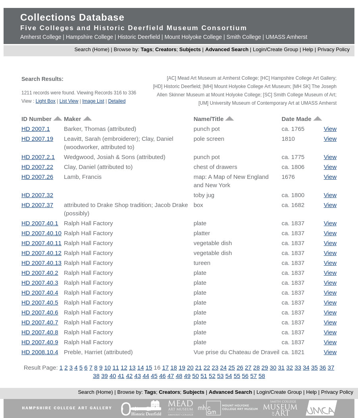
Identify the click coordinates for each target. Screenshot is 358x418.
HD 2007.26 (37, 176)
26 (240, 367)
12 (124, 367)
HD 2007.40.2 (39, 272)
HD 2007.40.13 (41, 262)
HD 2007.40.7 (39, 322)
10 (107, 367)
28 (256, 367)
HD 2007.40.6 (39, 312)
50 (195, 375)
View (330, 128)
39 (104, 375)
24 (223, 367)
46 (162, 375)
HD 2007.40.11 (41, 243)
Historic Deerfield (138, 37)
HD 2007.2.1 (38, 156)
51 (203, 375)
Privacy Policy (334, 49)
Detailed (116, 101)
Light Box (46, 101)
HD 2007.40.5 (39, 302)
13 (132, 367)
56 (245, 375)
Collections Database (72, 17)
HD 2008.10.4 (39, 352)
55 (237, 375)
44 (145, 375)
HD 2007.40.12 (41, 252)
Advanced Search (226, 49)
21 (198, 367)
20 (190, 367)
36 (323, 367)
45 (154, 375)
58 (261, 375)
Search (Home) (91, 49)
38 (96, 375)
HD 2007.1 (35, 128)
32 (289, 367)
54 (228, 375)
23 (215, 367)
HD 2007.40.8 (39, 332)
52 (212, 375)
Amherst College (41, 37)
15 (149, 367)
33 (297, 367)
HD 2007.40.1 (39, 223)
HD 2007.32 (37, 195)
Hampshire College (89, 37)
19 (182, 367)
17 (165, 367)
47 (170, 375)
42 (129, 375)
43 (137, 375)
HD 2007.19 (37, 138)
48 (179, 375)
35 (314, 367)
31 (281, 367)
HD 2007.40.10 (41, 233)
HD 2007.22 (37, 166)
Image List (93, 101)
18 (173, 367)
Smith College (244, 37)
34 (306, 367)
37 (331, 367)
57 (253, 375)
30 (273, 367)
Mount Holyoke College (193, 37)
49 (187, 375)
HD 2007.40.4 (39, 292)
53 (220, 375)
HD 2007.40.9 (39, 342)
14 (140, 367)
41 (121, 375)
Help (307, 49)
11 (115, 367)
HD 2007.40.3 (39, 282)
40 (113, 375)
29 (265, 367)
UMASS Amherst (286, 37)
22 (207, 367)
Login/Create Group (276, 49)
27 (248, 367)
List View (69, 101)
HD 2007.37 (37, 204)
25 (231, 367)
